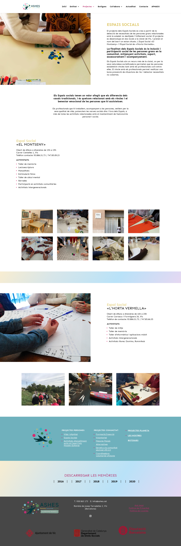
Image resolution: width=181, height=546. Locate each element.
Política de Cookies (139, 511)
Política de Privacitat (139, 508)
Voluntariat (101, 437)
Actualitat (131, 7)
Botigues (102, 7)
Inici (64, 7)
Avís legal (139, 505)
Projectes (87, 7)
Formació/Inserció (105, 434)
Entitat (73, 7)
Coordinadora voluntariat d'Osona (105, 454)
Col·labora (115, 7)
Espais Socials (70, 437)
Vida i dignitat (71, 434)
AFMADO (156, 7)
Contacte (143, 7)
